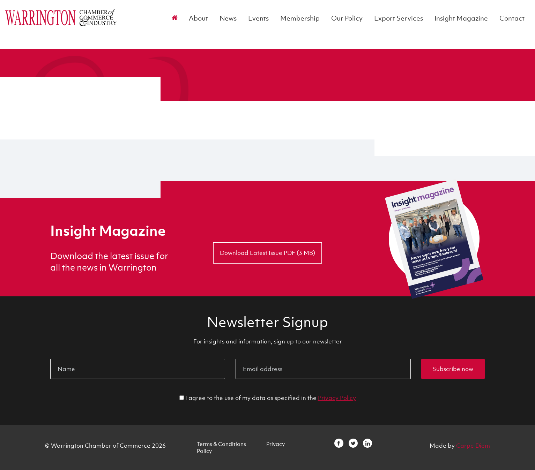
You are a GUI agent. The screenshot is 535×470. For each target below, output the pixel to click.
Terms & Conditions (221, 443)
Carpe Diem (473, 445)
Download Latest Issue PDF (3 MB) (267, 253)
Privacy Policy (337, 398)
